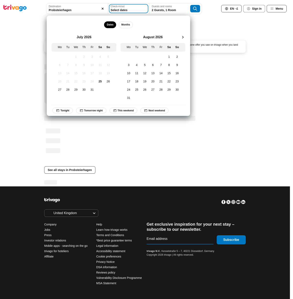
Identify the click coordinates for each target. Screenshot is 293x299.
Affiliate (49, 256)
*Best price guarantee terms (114, 240)
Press (48, 235)
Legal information (107, 245)
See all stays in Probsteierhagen (70, 170)
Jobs (47, 229)
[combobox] (77, 8)
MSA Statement (106, 283)
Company (50, 224)
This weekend (123, 110)
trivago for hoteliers (56, 251)
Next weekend (154, 110)
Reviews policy (105, 272)
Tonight (62, 110)
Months (125, 24)
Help (99, 224)
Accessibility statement (110, 251)
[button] (77, 8)
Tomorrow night (91, 110)
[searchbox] (77, 10)
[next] (182, 37)
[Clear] (102, 8)
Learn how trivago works (111, 229)
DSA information (106, 267)
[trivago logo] (15, 9)
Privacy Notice (105, 261)
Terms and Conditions (110, 235)
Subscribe (231, 239)
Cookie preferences (109, 256)
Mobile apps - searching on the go (66, 245)
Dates (110, 24)
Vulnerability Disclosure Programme (119, 277)
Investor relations (55, 240)
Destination (55, 6)
